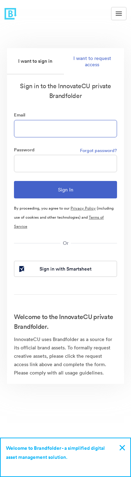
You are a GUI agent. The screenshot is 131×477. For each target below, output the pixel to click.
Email (19, 115)
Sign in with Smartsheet (55, 268)
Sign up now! (22, 466)
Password (24, 150)
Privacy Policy (83, 208)
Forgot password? (98, 150)
